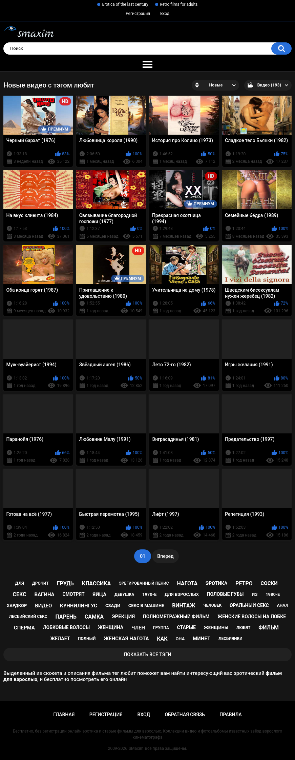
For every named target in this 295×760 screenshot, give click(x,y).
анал (282, 605)
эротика (216, 583)
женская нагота (126, 639)
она (180, 638)
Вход (164, 13)
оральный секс (249, 605)
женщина (110, 627)
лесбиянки (230, 638)
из (254, 594)
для (19, 583)
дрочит (40, 583)
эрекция (123, 616)
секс (19, 594)
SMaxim (136, 748)
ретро (244, 583)
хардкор (17, 605)
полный (87, 638)
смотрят (73, 594)
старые (186, 627)
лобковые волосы (66, 627)
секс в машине (146, 605)
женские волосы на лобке (251, 616)
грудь (65, 583)
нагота (187, 583)
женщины (216, 627)
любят (243, 627)
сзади (112, 605)
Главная (64, 714)
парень (66, 616)
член (138, 628)
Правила (231, 714)
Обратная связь (185, 714)
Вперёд (165, 556)
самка (94, 616)
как (162, 639)
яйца (99, 594)
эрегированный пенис (144, 583)
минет (201, 639)
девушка (124, 594)
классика (96, 583)
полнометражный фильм (176, 616)
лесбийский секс (28, 616)
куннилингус (78, 606)
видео (43, 606)
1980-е (273, 594)
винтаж (183, 605)
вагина (44, 594)
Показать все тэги (147, 654)
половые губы (225, 594)
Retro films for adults (179, 4)
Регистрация (138, 13)
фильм (268, 627)
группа (161, 627)
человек (212, 605)
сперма (24, 628)
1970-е (149, 594)
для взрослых (182, 594)
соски (269, 583)
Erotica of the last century (125, 4)
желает (60, 638)
